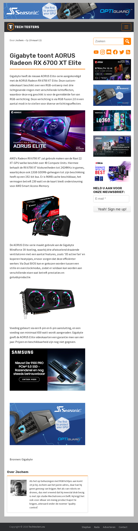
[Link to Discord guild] (109, 52)
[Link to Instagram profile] (102, 52)
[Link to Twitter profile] (122, 52)
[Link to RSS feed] (128, 52)
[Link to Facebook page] (115, 52)
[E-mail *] (111, 198)
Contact (123, 527)
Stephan (86, 527)
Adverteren (109, 527)
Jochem (19, 40)
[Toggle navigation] (126, 27)
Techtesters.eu (37, 526)
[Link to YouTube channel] (96, 52)
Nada (97, 527)
